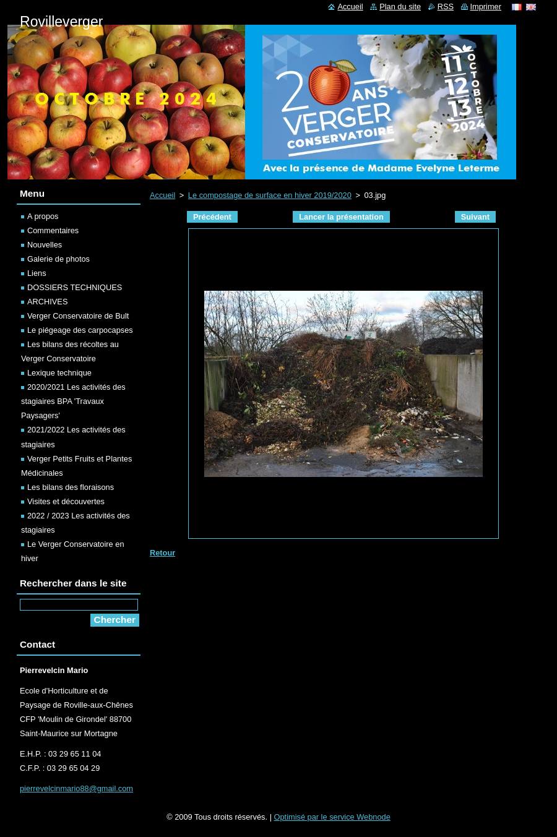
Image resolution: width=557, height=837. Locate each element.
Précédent (212, 216)
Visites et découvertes (66, 501)
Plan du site (400, 6)
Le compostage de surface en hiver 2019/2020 (270, 195)
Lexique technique (59, 372)
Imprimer (485, 6)
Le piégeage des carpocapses (80, 330)
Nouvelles (44, 244)
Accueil (162, 195)
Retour (162, 552)
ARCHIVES (47, 301)
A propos (43, 216)
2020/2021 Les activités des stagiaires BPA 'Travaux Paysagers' (73, 401)
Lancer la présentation (341, 216)
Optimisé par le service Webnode (332, 817)
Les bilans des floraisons (70, 487)
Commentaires (53, 230)
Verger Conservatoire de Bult (78, 315)
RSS (446, 6)
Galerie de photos (58, 259)
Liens (36, 273)
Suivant (475, 216)
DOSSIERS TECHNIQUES (74, 287)
